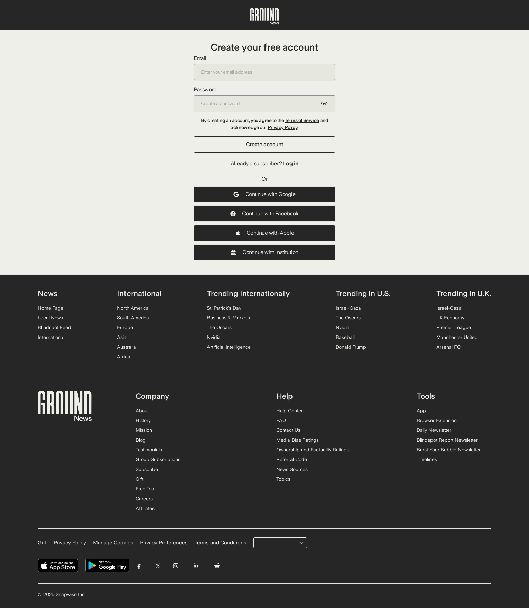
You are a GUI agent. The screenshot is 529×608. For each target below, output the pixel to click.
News (47, 293)
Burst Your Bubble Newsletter (449, 449)
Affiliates (145, 508)
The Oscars (219, 327)
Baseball (345, 337)
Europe (125, 327)
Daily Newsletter (434, 430)
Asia (122, 337)
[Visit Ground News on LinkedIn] (195, 565)
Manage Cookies (113, 543)
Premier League (453, 327)
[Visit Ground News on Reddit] (217, 565)
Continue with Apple (264, 233)
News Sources (292, 469)
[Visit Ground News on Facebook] (139, 566)
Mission (144, 430)
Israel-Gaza (348, 308)
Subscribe (147, 469)
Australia (126, 347)
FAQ (281, 420)
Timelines (427, 459)
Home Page (50, 308)
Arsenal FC (448, 347)
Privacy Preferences (164, 543)
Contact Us (288, 430)
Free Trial (145, 488)
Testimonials (149, 449)
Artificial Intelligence (229, 347)
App (421, 410)
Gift (139, 479)
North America (133, 308)
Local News (50, 317)
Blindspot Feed (54, 327)
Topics (283, 479)
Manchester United (457, 337)
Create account (264, 144)
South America (133, 317)
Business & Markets (228, 317)
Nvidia (214, 337)
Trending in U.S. (363, 293)
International (51, 337)
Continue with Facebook (264, 213)
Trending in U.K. (463, 293)
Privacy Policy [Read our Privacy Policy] (70, 543)
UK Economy (450, 317)
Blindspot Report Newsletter (447, 440)
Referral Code (291, 459)
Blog (141, 440)
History (143, 420)
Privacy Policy (282, 127)
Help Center (289, 410)
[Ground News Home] (264, 16)
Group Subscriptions (158, 459)
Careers (144, 498)
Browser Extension (437, 420)
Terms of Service (302, 120)
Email (264, 67)
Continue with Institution (264, 252)
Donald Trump (351, 347)
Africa (123, 356)
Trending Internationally (248, 293)
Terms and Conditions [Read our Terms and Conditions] (220, 543)
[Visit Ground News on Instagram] (175, 565)
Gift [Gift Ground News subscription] (42, 543)
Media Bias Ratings (297, 440)
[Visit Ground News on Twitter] (157, 565)
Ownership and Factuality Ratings (312, 449)
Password (264, 98)
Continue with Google (264, 194)
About (142, 410)
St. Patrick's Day (224, 308)
